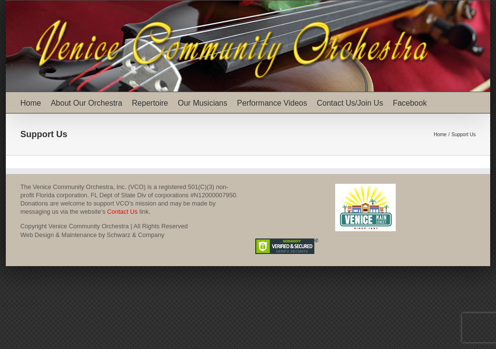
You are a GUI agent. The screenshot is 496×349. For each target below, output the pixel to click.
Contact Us (122, 211)
